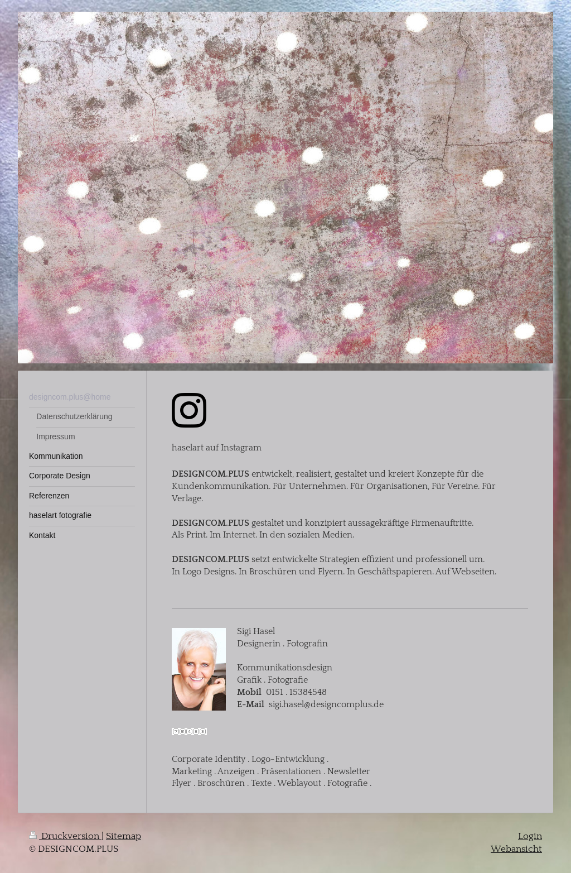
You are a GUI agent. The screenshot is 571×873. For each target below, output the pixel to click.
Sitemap (123, 836)
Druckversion (65, 836)
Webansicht (516, 849)
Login (530, 836)
